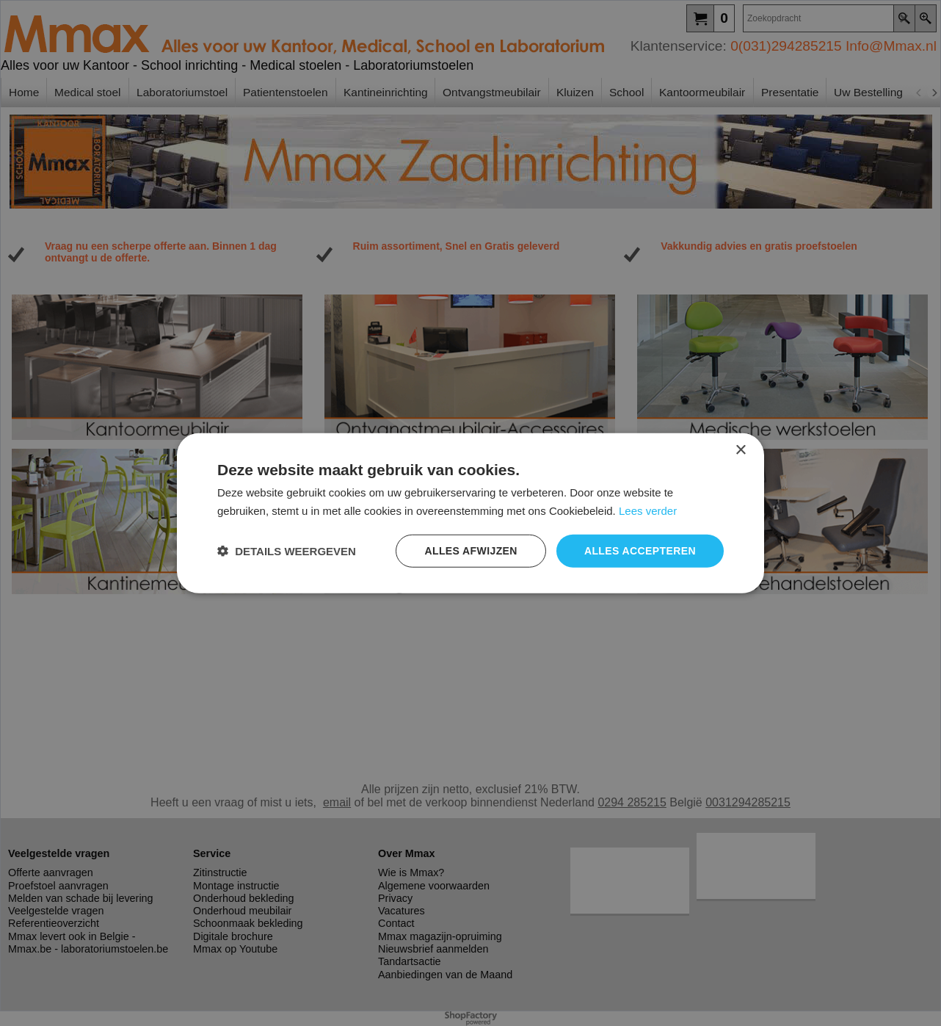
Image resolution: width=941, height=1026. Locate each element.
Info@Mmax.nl (891, 46)
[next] (933, 92)
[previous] (919, 92)
